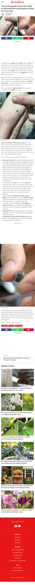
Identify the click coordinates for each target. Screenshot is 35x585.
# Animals (4, 325)
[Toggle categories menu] (2, 2)
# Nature (11, 325)
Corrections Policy (17, 552)
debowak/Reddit (4, 307)
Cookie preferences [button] (17, 570)
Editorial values (17, 555)
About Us (17, 537)
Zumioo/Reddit (4, 140)
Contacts (17, 540)
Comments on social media (17, 560)
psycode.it (17, 542)
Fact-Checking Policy (17, 550)
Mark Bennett (9, 13)
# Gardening (18, 325)
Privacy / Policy (17, 568)
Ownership (17, 558)
